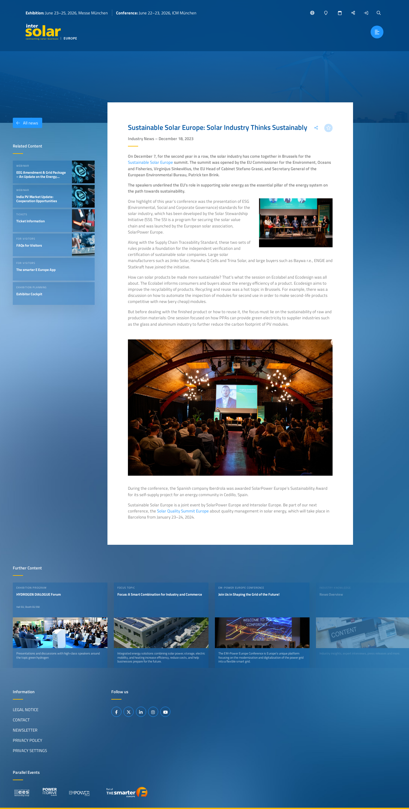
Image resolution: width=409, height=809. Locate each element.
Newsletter (25, 730)
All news (25, 123)
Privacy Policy (27, 740)
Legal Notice (25, 709)
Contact (21, 720)
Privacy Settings (30, 750)
